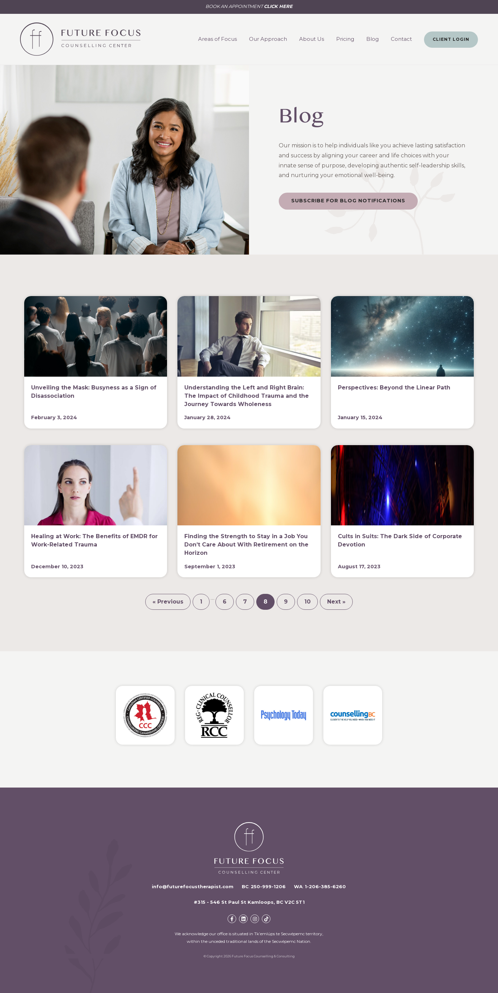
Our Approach (268, 39)
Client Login (451, 39)
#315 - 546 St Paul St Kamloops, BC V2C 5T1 (249, 902)
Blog (372, 39)
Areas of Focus (217, 39)
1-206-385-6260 (325, 886)
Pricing (345, 39)
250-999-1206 (268, 886)
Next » (336, 601)
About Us (311, 39)
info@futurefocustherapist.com (192, 886)
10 (307, 601)
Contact (401, 39)
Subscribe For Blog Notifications (348, 200)
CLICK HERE (278, 6)
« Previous (168, 601)
